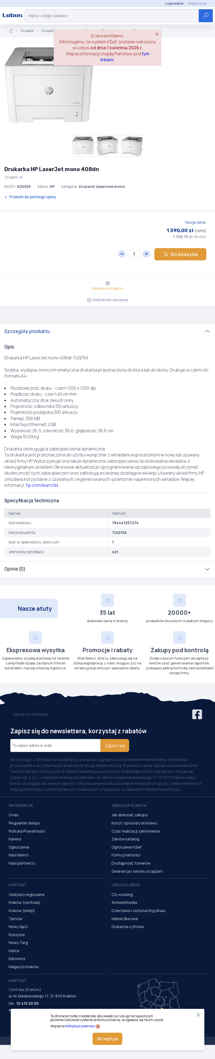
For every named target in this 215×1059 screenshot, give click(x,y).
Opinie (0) (14, 569)
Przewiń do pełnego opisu (30, 196)
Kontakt (18, 884)
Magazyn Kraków (24, 966)
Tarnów (15, 918)
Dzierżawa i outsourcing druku (138, 910)
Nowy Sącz (18, 926)
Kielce (14, 950)
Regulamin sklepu (24, 823)
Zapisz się (115, 745)
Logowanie (174, 3)
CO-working (122, 894)
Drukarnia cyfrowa (128, 926)
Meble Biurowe (125, 918)
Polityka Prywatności (27, 831)
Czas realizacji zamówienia (136, 831)
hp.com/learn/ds (42, 485)
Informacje (21, 805)
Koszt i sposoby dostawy (134, 823)
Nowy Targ (18, 942)
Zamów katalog (125, 839)
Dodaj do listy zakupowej (107, 299)
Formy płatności (126, 855)
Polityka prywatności (80, 1026)
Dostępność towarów (131, 863)
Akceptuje (107, 1039)
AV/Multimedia (124, 902)
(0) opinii (13, 177)
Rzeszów (17, 934)
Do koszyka (180, 254)
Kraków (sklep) (22, 910)
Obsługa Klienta (129, 805)
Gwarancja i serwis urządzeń (137, 871)
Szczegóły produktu (27, 331)
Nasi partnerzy (22, 863)
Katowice (17, 958)
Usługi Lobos (126, 884)
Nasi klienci (18, 855)
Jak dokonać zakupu (130, 814)
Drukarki (27, 31)
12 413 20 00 (27, 1003)
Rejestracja (197, 3)
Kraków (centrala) (24, 902)
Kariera (15, 839)
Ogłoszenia (19, 847)
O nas (14, 814)
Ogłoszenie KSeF (127, 847)
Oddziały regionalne (27, 894)
